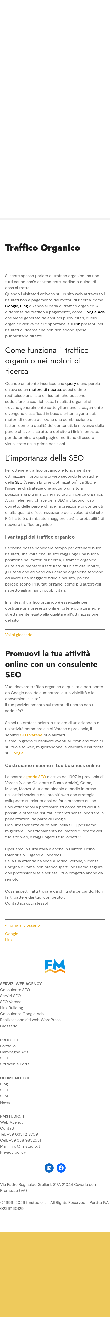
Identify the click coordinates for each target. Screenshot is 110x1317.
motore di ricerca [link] (45, 389)
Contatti (7, 1128)
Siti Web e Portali (15, 1064)
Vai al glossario (18, 634)
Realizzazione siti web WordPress (30, 1019)
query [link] (70, 383)
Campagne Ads (14, 1052)
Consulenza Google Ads (22, 1013)
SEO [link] (19, 482)
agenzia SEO (34, 776)
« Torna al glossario (22, 925)
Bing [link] (24, 306)
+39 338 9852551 (25, 1140)
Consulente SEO (15, 989)
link (77, 324)
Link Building (11, 1007)
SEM (4, 1096)
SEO (4, 1058)
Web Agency (12, 1122)
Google (16, 753)
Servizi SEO (10, 995)
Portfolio (8, 1046)
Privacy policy (13, 1152)
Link (9, 939)
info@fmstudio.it (24, 1146)
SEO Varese (10, 1001)
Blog (4, 1084)
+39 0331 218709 (22, 1134)
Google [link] (11, 306)
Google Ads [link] (94, 312)
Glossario (8, 1026)
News (5, 1102)
